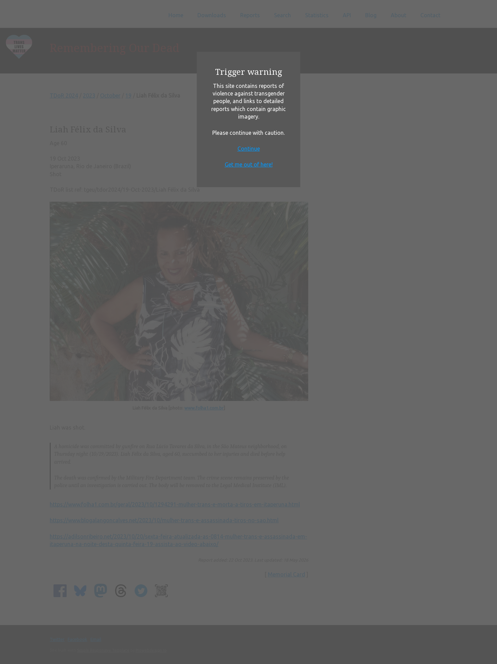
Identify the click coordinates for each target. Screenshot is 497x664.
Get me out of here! (249, 164)
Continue (248, 148)
